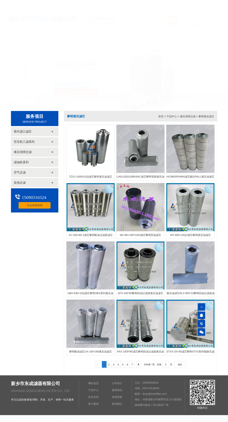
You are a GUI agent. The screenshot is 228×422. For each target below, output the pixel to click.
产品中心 (204, 3)
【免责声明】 (129, 419)
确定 (180, 364)
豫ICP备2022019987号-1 (106, 419)
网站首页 (21, 36)
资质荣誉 (153, 36)
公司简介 (47, 36)
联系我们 (215, 3)
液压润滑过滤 (187, 116)
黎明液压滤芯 (206, 116)
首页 (161, 116)
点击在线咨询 (34, 205)
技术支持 (127, 36)
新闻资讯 (100, 36)
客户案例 (180, 36)
